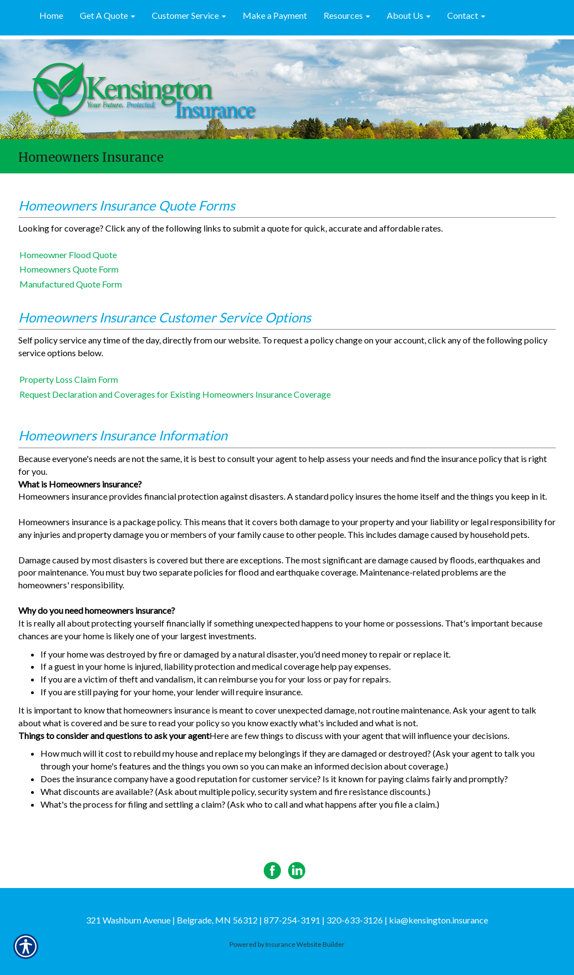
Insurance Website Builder (305, 944)
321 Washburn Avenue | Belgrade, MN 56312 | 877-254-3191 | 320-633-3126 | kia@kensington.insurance (287, 920)
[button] (107, 16)
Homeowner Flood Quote (68, 254)
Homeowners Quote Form (69, 269)
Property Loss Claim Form (68, 379)
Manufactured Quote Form (70, 284)
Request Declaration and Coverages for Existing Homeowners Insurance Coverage (175, 394)
